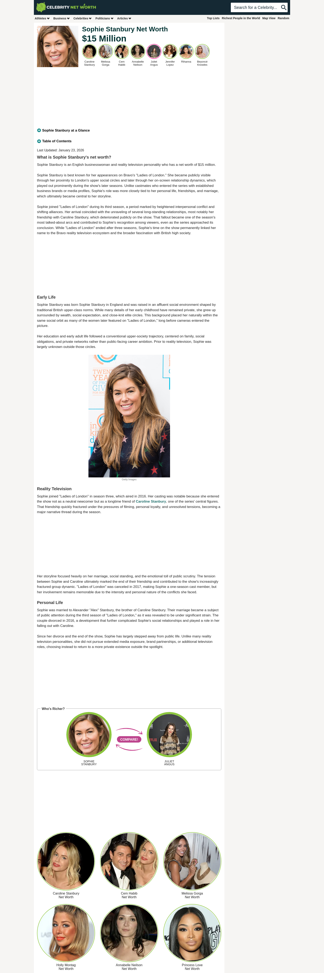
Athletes (42, 18)
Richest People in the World (241, 18)
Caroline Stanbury (151, 501)
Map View (268, 18)
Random (283, 18)
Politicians (104, 18)
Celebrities (82, 18)
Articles (124, 18)
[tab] (129, 130)
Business (61, 18)
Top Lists (213, 18)
